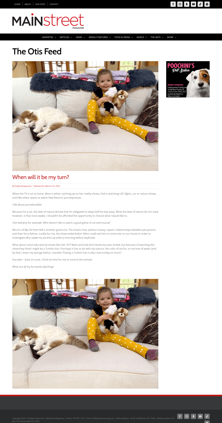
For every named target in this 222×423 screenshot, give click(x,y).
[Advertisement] (188, 157)
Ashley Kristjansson (23, 186)
